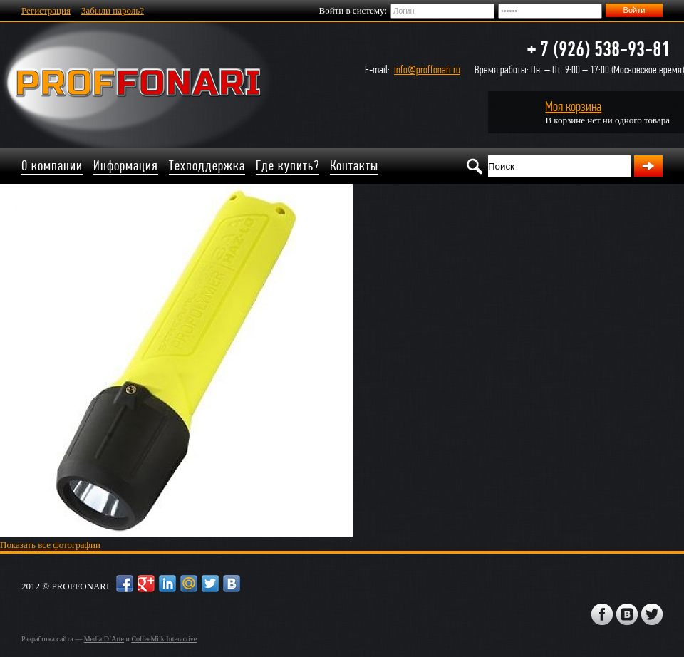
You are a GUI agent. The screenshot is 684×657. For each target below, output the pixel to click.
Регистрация (46, 10)
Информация (125, 165)
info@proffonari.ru (427, 69)
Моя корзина (573, 106)
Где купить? (287, 165)
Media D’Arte (104, 639)
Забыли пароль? (112, 10)
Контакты (354, 165)
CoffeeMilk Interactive (164, 639)
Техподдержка (207, 165)
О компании (52, 165)
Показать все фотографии (50, 544)
